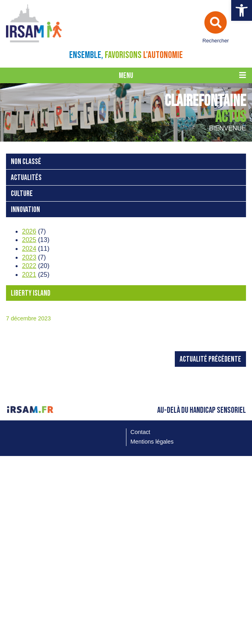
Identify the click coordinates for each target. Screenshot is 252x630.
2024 (29, 248)
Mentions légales (152, 441)
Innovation (25, 209)
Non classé (26, 161)
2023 (29, 257)
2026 (29, 231)
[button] (241, 10)
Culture (22, 193)
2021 (29, 274)
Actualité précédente (210, 359)
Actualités (26, 177)
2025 (29, 239)
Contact (140, 432)
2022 (29, 265)
